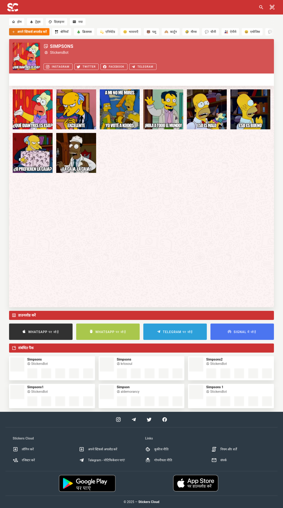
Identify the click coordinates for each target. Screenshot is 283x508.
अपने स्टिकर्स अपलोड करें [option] (98, 449)
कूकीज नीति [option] (156, 449)
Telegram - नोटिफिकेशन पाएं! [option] (102, 460)
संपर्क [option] (219, 460)
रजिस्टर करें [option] (24, 460)
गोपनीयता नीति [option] (158, 460)
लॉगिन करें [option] (23, 449)
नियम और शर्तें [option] (224, 449)
